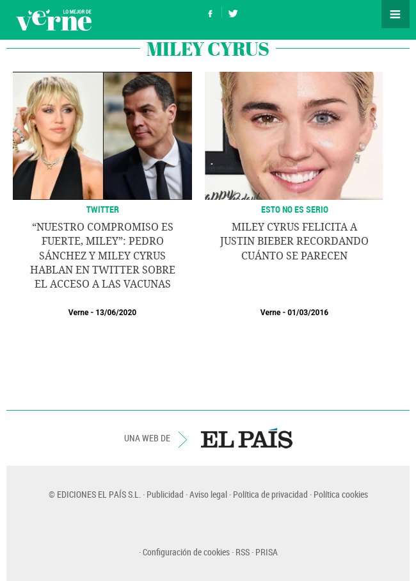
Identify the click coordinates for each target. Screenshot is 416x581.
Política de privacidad (270, 494)
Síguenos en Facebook (210, 11)
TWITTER (102, 209)
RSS (243, 552)
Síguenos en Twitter (233, 11)
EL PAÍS (246, 438)
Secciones (395, 14)
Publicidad (165, 494)
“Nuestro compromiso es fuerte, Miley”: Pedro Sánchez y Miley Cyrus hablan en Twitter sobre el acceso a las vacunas (102, 256)
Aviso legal (208, 494)
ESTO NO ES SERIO (294, 209)
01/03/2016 (307, 312)
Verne (54, 20)
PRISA (266, 552)
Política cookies (341, 494)
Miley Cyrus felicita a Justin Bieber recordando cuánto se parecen (294, 241)
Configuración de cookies (186, 552)
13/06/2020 (115, 312)
